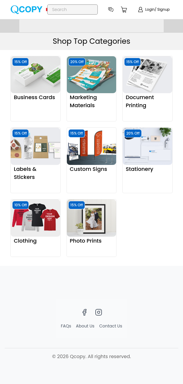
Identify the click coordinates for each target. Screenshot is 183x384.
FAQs (66, 326)
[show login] (153, 9)
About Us (85, 326)
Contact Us (110, 326)
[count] (124, 9)
